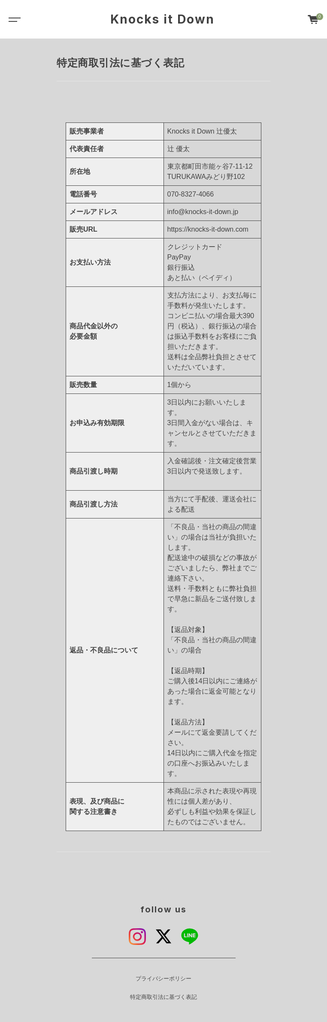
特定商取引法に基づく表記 (163, 997)
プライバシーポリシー (163, 979)
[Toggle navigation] (13, 19)
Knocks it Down (162, 19)
